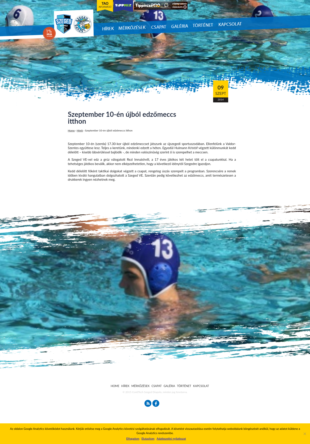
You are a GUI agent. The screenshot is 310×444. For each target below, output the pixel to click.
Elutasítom (147, 438)
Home (71, 130)
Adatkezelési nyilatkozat (171, 438)
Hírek (80, 130)
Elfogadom (132, 438)
